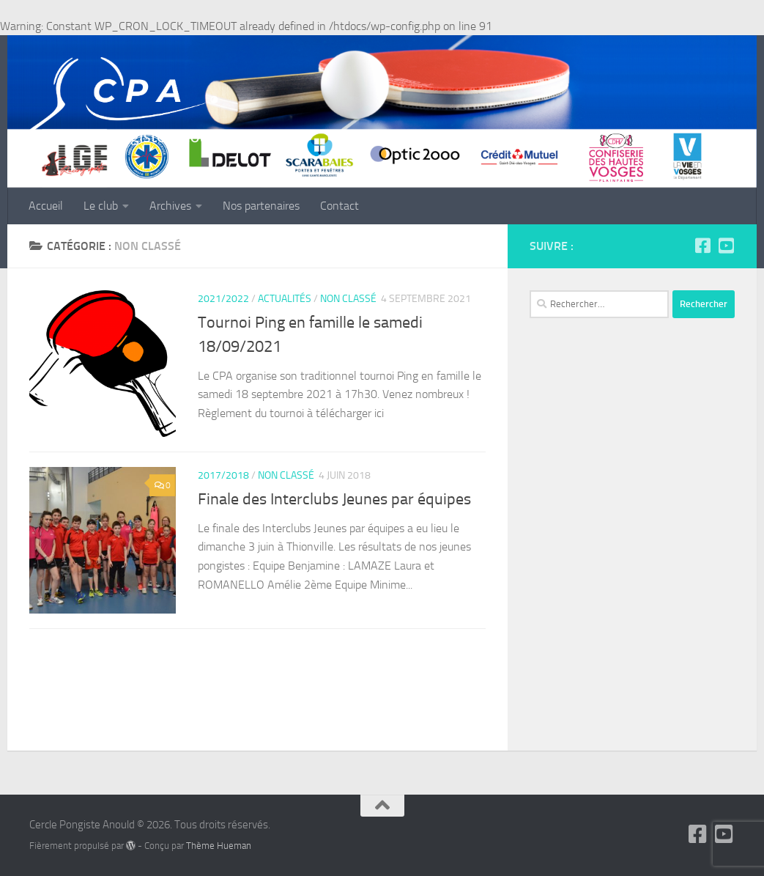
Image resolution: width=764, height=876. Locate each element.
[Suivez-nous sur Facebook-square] (702, 245)
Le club (101, 206)
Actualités (284, 298)
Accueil (46, 206)
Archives (170, 206)
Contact (339, 206)
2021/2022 (223, 298)
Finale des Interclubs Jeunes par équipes (334, 499)
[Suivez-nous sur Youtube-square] (726, 245)
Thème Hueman (218, 845)
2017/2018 (223, 475)
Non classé (348, 298)
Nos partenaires (261, 206)
